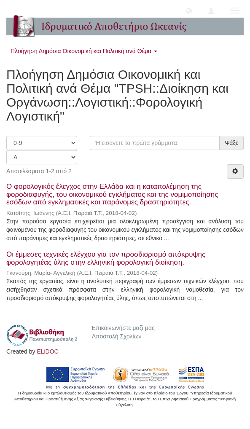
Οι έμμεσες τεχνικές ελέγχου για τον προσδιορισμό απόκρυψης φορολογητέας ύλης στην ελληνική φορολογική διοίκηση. (105, 258)
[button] (188, 10)
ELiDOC (47, 351)
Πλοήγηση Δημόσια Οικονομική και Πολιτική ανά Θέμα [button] (84, 51)
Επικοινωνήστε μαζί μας (123, 327)
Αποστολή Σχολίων (117, 336)
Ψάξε (231, 142)
